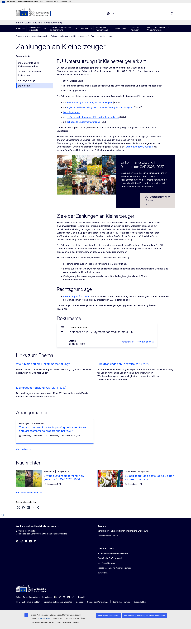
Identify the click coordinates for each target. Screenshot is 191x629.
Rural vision (102, 573)
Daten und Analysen (135, 28)
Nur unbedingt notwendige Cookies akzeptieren (144, 616)
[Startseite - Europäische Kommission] (35, 12)
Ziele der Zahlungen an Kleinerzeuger (29, 73)
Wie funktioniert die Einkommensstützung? (43, 363)
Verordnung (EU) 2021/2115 (139, 146)
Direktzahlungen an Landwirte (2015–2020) (123, 363)
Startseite (20, 28)
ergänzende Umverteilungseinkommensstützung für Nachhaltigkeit (100, 107)
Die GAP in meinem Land (102, 28)
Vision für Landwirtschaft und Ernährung (61, 28)
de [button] (110, 13)
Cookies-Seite (44, 619)
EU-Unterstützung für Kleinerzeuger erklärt (28, 65)
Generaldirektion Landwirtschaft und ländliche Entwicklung (122, 531)
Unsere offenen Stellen (107, 535)
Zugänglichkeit (140, 602)
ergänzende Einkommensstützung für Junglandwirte (93, 117)
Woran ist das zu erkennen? (58, 2)
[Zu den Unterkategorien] (46, 28)
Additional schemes (79, 36)
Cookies (79, 602)
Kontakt (81, 597)
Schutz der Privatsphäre (97, 602)
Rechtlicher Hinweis (121, 602)
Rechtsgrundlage (26, 80)
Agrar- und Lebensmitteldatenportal (112, 553)
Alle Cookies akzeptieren (108, 616)
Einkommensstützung (59, 36)
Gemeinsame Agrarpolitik (35, 28)
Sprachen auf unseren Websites (58, 602)
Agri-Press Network (106, 563)
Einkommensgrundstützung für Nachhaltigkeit (89, 102)
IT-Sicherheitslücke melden (28, 602)
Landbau (85, 28)
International (120, 28)
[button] (127, 341)
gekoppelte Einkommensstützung (83, 122)
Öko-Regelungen (71, 112)
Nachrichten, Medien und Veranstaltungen (158, 28)
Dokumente (24, 85)
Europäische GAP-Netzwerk (109, 558)
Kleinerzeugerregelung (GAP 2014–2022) (41, 387)
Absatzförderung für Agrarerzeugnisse (114, 568)
